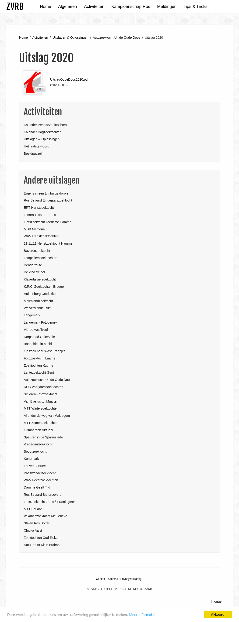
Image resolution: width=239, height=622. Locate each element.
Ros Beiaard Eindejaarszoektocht (48, 200)
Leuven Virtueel (35, 466)
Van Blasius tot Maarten (41, 401)
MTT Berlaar (33, 509)
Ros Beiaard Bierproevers (42, 494)
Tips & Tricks (195, 6)
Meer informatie (142, 614)
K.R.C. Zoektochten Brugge (44, 286)
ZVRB (15, 6)
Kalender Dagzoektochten (42, 132)
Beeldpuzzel (33, 153)
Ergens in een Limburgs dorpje (46, 193)
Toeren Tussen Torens (40, 215)
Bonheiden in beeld (38, 344)
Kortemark (31, 459)
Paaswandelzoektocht (40, 473)
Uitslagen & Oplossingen (70, 37)
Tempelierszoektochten (40, 258)
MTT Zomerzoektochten (41, 423)
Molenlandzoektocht (38, 301)
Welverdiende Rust (37, 308)
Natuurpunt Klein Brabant (42, 545)
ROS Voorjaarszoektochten (43, 387)
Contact (100, 579)
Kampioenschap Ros (130, 6)
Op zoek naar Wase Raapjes (44, 351)
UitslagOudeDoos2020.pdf (69, 79)
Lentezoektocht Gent (39, 372)
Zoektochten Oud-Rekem (42, 538)
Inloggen (217, 601)
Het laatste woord (36, 146)
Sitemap (113, 579)
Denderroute (33, 265)
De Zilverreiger (34, 272)
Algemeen (67, 6)
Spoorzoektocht (35, 451)
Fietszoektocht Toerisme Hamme (47, 222)
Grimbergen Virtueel (38, 430)
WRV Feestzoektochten (41, 480)
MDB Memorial (35, 229)
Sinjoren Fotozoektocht (40, 394)
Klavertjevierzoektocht (40, 279)
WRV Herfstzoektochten (41, 236)
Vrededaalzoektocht (38, 444)
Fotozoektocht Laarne (39, 358)
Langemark (32, 315)
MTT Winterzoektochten (41, 408)
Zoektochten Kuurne (38, 365)
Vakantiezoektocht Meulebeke (45, 516)
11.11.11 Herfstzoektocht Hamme (48, 243)
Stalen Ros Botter (36, 523)
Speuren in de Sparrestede (43, 437)
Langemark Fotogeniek (40, 322)
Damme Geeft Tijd (37, 487)
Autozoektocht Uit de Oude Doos (116, 37)
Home (45, 6)
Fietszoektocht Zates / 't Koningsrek (49, 502)
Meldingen (166, 6)
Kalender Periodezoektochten (45, 125)
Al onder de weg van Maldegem (47, 415)
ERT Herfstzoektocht (39, 207)
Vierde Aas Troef (36, 330)
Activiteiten (94, 6)
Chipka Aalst (33, 530)
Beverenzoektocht (37, 251)
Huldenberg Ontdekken (40, 294)
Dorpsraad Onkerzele (39, 337)
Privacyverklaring (131, 579)
